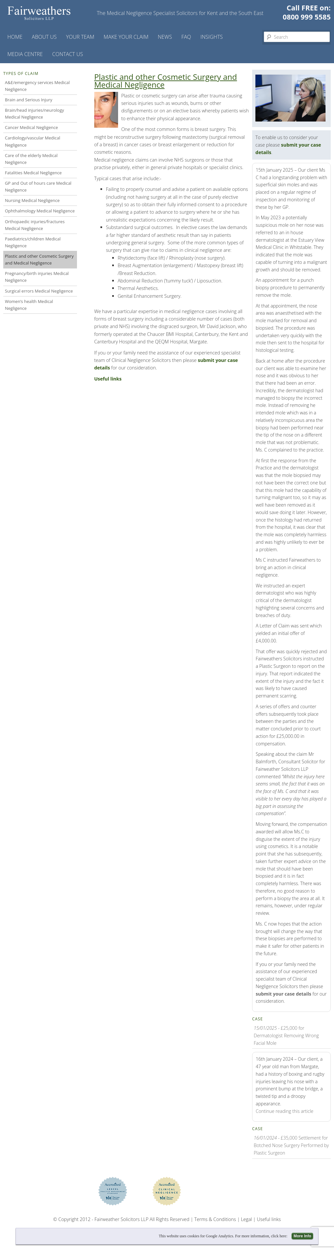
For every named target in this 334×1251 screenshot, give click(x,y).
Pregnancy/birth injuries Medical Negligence (37, 276)
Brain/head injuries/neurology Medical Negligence (34, 113)
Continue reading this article (284, 1111)
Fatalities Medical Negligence (33, 173)
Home (14, 36)
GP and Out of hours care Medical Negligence (38, 186)
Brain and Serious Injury (28, 100)
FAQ (186, 36)
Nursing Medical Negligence (32, 200)
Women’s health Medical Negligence (29, 304)
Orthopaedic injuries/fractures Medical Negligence (35, 225)
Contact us (67, 54)
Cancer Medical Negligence (31, 127)
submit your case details (283, 994)
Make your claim (126, 36)
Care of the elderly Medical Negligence (31, 158)
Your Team (80, 36)
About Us (44, 36)
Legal (246, 1219)
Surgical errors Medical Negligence (39, 291)
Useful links (108, 379)
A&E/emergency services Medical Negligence (37, 85)
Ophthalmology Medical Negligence (40, 211)
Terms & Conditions (215, 1219)
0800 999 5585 (307, 17)
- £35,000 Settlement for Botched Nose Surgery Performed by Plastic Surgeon (291, 1145)
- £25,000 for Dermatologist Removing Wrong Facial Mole (286, 1035)
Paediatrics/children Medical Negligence (33, 242)
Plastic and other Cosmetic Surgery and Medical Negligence (39, 259)
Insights (212, 36)
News (165, 36)
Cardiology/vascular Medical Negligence (32, 141)
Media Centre (25, 54)
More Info (302, 1236)
